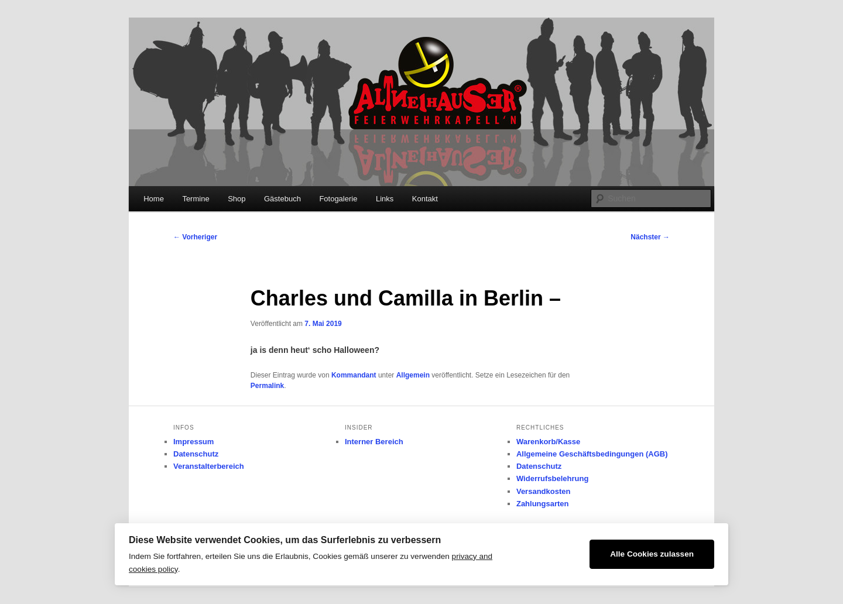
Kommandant (353, 375)
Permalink (267, 386)
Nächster (650, 237)
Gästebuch (282, 198)
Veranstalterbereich (208, 466)
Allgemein (413, 375)
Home (153, 198)
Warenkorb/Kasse (548, 441)
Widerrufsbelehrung (552, 478)
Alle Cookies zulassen (652, 554)
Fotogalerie (338, 198)
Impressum (193, 441)
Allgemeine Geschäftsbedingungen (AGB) (592, 453)
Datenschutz (195, 453)
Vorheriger (195, 237)
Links (384, 198)
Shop (236, 198)
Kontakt (425, 198)
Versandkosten (543, 491)
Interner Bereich (374, 441)
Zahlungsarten (542, 503)
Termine (195, 198)
